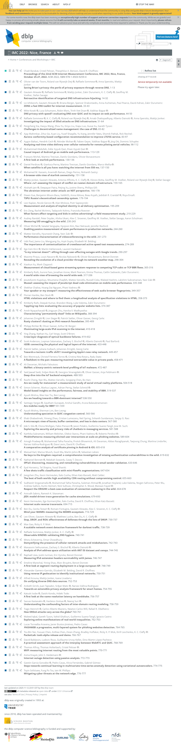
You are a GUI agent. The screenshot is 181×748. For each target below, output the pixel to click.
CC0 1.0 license (63, 691)
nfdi (65, 4)
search (45, 4)
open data (43, 691)
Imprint (43, 694)
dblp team (49, 687)
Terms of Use (18, 694)
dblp (22, 4)
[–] (142, 70)
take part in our (56, 10)
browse (32, 4)
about (56, 4)
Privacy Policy (32, 694)
